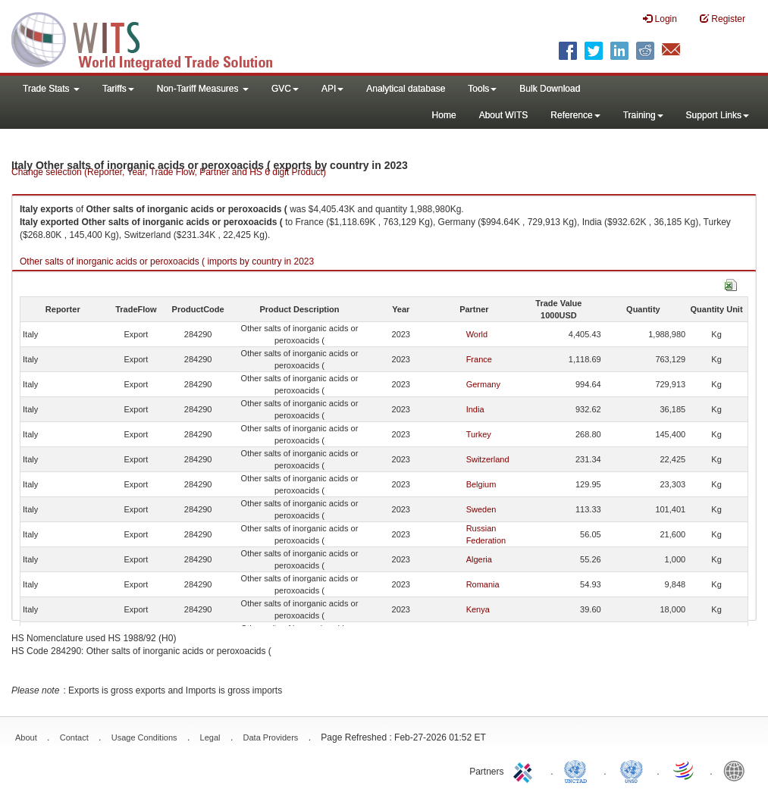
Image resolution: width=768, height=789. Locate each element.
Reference (575, 115)
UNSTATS (631, 770)
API (332, 88)
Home (444, 115)
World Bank (738, 770)
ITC (525, 770)
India (475, 409)
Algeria (479, 559)
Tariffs (118, 88)
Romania (483, 584)
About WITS (503, 115)
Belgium (481, 484)
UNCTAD (578, 770)
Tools (482, 88)
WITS (151, 38)
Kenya (478, 609)
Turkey (478, 434)
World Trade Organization (684, 770)
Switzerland (487, 459)
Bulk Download (549, 88)
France (479, 359)
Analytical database (405, 88)
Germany (483, 384)
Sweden (481, 509)
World (477, 334)
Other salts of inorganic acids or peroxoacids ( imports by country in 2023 (167, 261)
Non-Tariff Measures (203, 88)
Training (643, 115)
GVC (285, 88)
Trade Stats (51, 88)
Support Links (717, 115)
